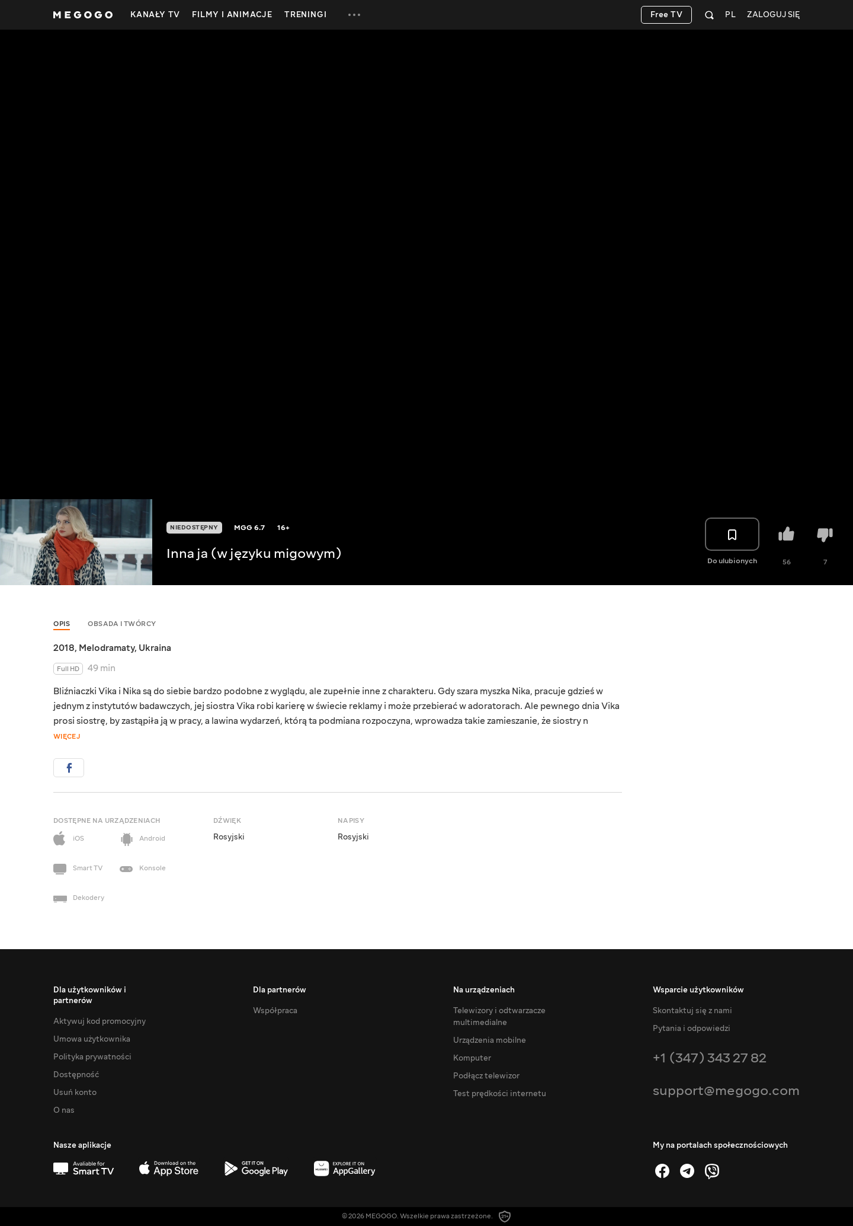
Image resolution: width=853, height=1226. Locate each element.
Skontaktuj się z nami (692, 1010)
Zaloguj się (773, 15)
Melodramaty (106, 648)
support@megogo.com (726, 1090)
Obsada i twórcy (122, 624)
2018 (64, 648)
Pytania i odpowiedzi (691, 1028)
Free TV (666, 14)
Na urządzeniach (484, 990)
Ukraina (155, 648)
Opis (61, 624)
